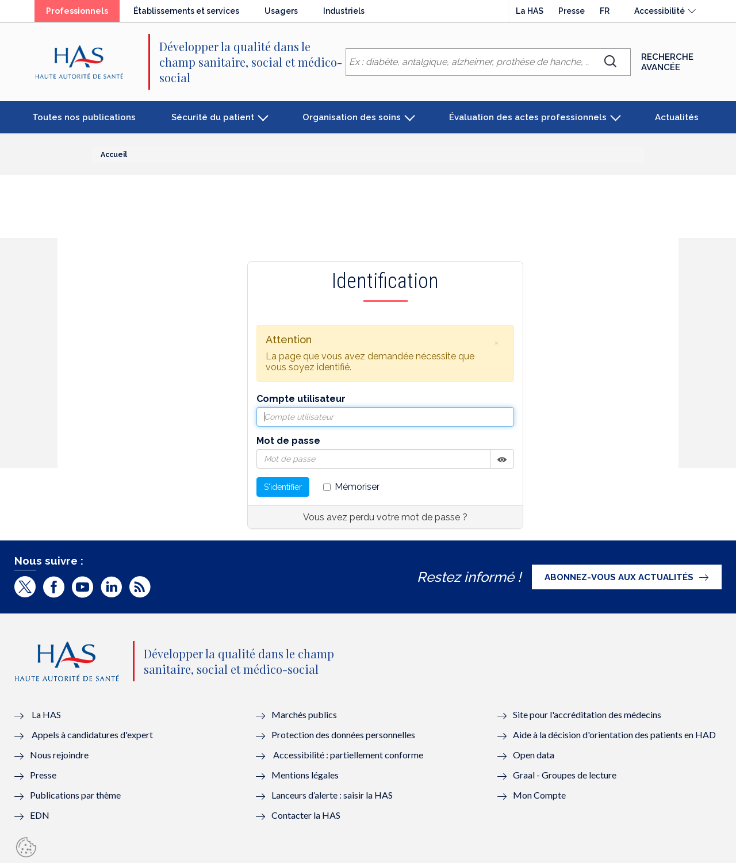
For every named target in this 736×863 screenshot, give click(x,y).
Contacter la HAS (305, 815)
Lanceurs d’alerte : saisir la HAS (332, 794)
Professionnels (77, 11)
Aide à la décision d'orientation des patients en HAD (614, 734)
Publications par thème (75, 794)
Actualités (677, 117)
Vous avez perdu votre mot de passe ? (385, 517)
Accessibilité (659, 11)
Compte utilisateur (301, 398)
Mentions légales (305, 774)
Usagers (281, 11)
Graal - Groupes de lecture (564, 774)
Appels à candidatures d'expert (92, 734)
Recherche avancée (667, 62)
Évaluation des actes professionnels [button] (528, 117)
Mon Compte (539, 794)
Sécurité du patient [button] (212, 117)
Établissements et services (186, 11)
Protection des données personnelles (343, 734)
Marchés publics (305, 714)
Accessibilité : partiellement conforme (348, 754)
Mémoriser (351, 486)
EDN (39, 815)
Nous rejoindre (59, 754)
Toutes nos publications (84, 117)
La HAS (529, 11)
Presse (571, 11)
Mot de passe (288, 440)
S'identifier (283, 487)
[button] (496, 342)
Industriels (344, 11)
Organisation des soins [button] (351, 117)
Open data (533, 754)
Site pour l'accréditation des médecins (587, 714)
